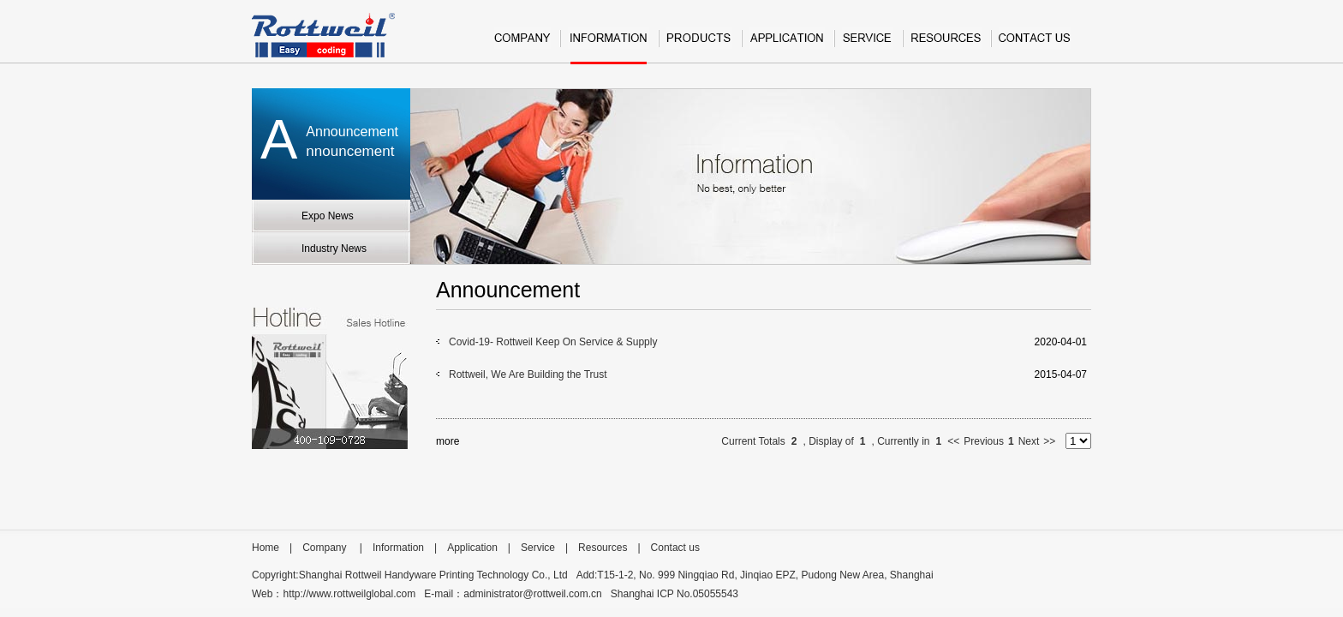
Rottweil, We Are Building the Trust (528, 374)
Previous (984, 441)
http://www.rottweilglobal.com (349, 594)
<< (953, 441)
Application (787, 45)
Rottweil (323, 35)
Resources (946, 45)
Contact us (1035, 45)
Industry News (334, 249)
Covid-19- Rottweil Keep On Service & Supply (553, 342)
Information (608, 45)
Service (867, 45)
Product (699, 45)
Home (265, 548)
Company (522, 45)
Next (1029, 441)
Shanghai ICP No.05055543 (674, 594)
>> (1049, 441)
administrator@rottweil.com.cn (532, 594)
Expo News (327, 216)
